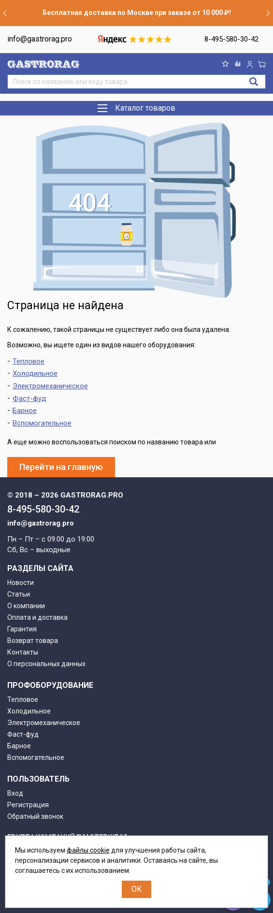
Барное (25, 410)
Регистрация (28, 804)
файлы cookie (88, 850)
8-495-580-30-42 (231, 39)
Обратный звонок (35, 816)
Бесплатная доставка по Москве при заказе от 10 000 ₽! (137, 12)
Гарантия (22, 629)
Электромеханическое (50, 386)
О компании (26, 605)
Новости (20, 582)
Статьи (18, 594)
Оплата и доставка (37, 617)
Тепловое (28, 361)
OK (136, 889)
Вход (15, 793)
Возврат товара (32, 640)
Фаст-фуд (29, 398)
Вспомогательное (42, 423)
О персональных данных (46, 663)
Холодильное (35, 373)
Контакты (22, 652)
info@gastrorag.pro (39, 38)
